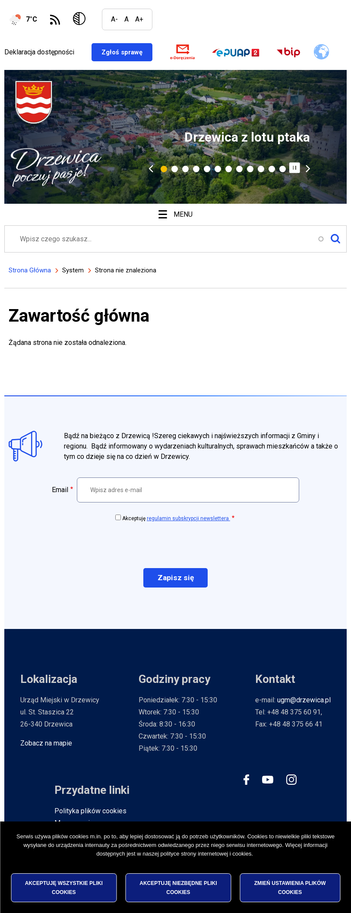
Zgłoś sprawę (133, 53)
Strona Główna (30, 272)
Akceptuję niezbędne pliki (178, 887)
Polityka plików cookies (90, 813)
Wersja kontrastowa (81, 19)
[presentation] (175, 546)
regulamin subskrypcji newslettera (188, 520)
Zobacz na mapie (46, 745)
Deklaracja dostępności (39, 53)
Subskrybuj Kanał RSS (55, 20)
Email (60, 491)
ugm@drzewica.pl (304, 702)
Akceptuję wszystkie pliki (64, 887)
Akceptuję (176, 520)
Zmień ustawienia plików (290, 887)
